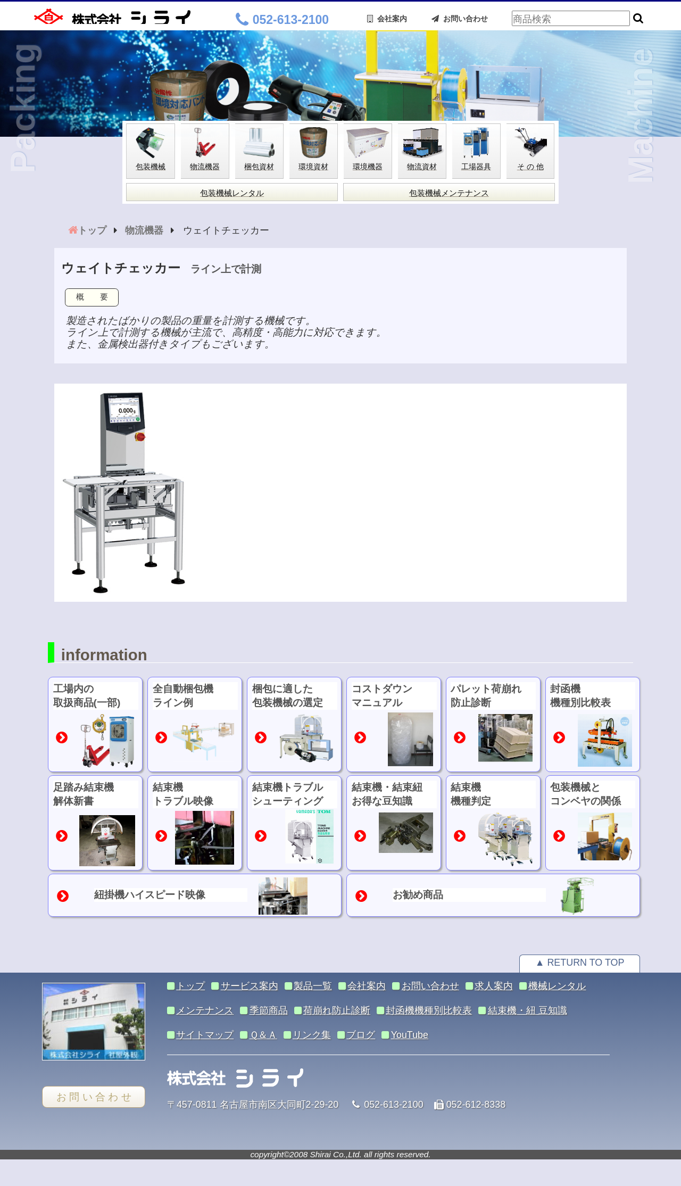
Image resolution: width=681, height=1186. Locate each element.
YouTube (409, 1035)
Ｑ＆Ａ (263, 1035)
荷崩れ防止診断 (336, 1010)
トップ (190, 986)
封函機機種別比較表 (429, 1010)
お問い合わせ (459, 18)
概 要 (92, 296)
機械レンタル (557, 986)
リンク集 (312, 1035)
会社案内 (387, 18)
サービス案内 (249, 986)
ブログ (360, 1035)
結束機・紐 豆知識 (527, 1010)
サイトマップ (205, 1035)
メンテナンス (205, 1010)
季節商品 (269, 1010)
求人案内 (494, 986)
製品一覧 (313, 986)
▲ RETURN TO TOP (580, 962)
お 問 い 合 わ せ (93, 1096)
